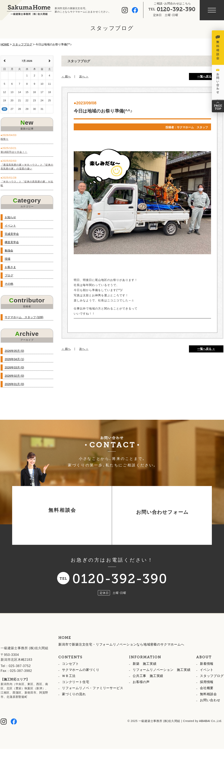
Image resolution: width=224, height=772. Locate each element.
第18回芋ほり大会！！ (14, 152)
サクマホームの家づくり (80, 688)
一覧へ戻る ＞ (206, 76)
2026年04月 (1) (14, 359)
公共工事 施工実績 (148, 694)
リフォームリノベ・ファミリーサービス (92, 706)
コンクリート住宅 (75, 700)
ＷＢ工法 (69, 694)
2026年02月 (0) (14, 375)
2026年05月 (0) (14, 350)
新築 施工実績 (145, 682)
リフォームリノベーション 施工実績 (162, 688)
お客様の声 (141, 700)
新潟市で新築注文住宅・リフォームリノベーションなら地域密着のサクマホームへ (121, 663)
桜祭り (5, 139)
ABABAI (204, 739)
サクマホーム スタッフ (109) (24, 317)
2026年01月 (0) (14, 384)
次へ (82, 76)
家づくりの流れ (74, 712)
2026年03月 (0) (14, 367)
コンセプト (70, 682)
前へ (68, 76)
